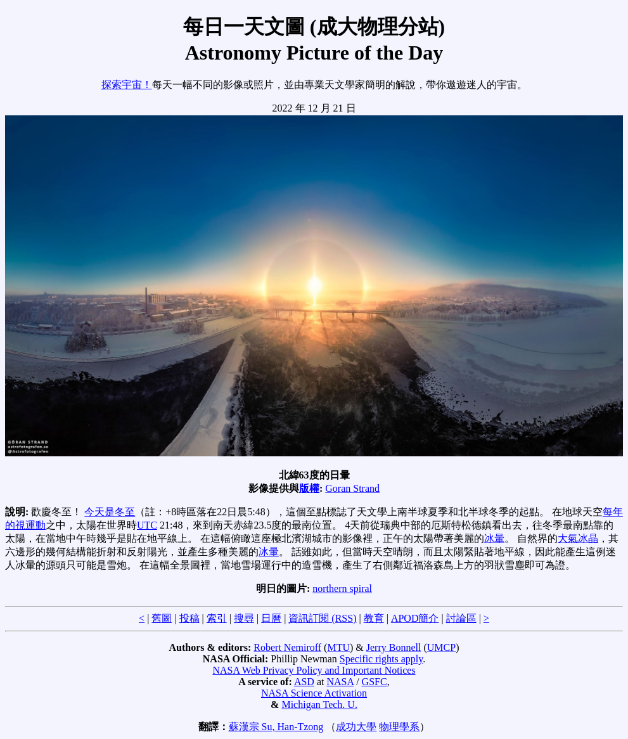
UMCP (441, 647)
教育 (374, 618)
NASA (340, 681)
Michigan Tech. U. (319, 704)
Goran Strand (352, 488)
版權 (309, 488)
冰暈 (494, 538)
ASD (304, 681)
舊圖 (161, 618)
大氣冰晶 (578, 538)
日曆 (271, 618)
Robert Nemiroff (287, 647)
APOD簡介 (415, 618)
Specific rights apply (381, 658)
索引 (217, 618)
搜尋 (244, 618)
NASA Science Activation (314, 693)
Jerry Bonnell (393, 647)
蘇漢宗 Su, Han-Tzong (276, 726)
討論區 (461, 618)
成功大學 (356, 726)
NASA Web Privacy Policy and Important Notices (313, 670)
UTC (147, 525)
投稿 (189, 618)
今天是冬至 (109, 511)
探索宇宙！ (126, 84)
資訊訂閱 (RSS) (322, 618)
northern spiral (342, 588)
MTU (338, 647)
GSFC (374, 681)
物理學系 (399, 726)
